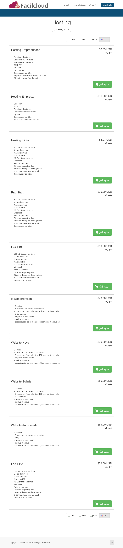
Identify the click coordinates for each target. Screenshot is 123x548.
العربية (67, 5)
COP (71, 39)
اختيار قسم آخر (61, 29)
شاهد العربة (107, 5)
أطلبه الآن (102, 84)
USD (104, 39)
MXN (82, 39)
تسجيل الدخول (80, 5)
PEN (93, 39)
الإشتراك (92, 5)
